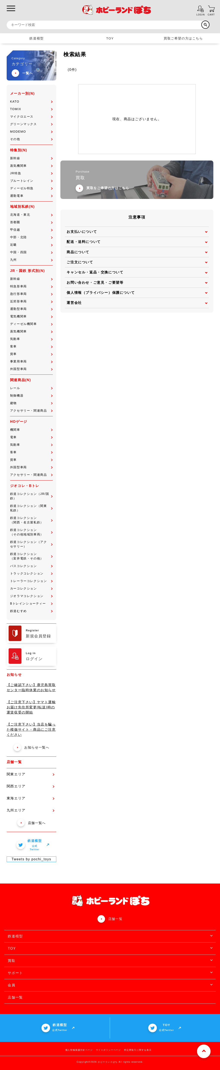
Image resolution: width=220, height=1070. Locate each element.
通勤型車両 (31, 309)
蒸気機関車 (31, 165)
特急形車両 (31, 286)
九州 (31, 259)
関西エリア (30, 786)
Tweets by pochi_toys (31, 859)
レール (31, 388)
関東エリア (30, 774)
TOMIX (31, 109)
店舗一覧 (115, 919)
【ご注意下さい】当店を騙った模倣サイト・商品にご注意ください (31, 730)
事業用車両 (31, 361)
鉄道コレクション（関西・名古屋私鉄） (31, 520)
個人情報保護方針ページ (79, 1050)
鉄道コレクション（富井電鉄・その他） (31, 556)
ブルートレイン (31, 180)
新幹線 (31, 158)
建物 (31, 403)
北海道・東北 (31, 214)
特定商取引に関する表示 (138, 1050)
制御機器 (31, 395)
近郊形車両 (31, 301)
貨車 (31, 354)
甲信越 (31, 229)
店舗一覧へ (31, 823)
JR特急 (31, 173)
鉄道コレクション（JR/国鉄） (31, 496)
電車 (31, 437)
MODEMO (31, 131)
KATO (31, 101)
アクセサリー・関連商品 (31, 410)
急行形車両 (31, 294)
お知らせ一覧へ (31, 747)
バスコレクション (31, 566)
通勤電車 (31, 195)
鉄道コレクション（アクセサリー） (31, 544)
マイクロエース (31, 116)
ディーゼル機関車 (31, 324)
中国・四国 (31, 252)
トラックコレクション (31, 573)
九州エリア (30, 810)
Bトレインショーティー (31, 603)
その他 (31, 139)
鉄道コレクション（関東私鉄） (31, 508)
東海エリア (30, 798)
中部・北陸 (31, 237)
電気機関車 (31, 316)
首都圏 (31, 222)
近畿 (31, 244)
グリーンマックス (31, 124)
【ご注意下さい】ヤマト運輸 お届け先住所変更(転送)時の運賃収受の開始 (31, 707)
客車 (31, 346)
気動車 (31, 339)
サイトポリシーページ (108, 1050)
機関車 (31, 429)
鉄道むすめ (31, 611)
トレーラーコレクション (31, 581)
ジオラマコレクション (31, 596)
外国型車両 (31, 369)
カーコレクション (31, 588)
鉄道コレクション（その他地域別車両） (31, 532)
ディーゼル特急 (31, 188)
